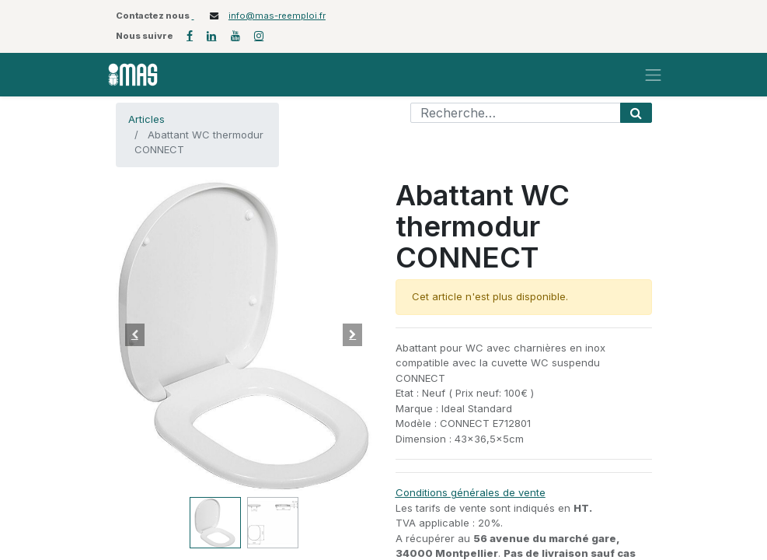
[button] (135, 335)
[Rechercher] (636, 113)
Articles (146, 119)
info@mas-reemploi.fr (277, 15)
